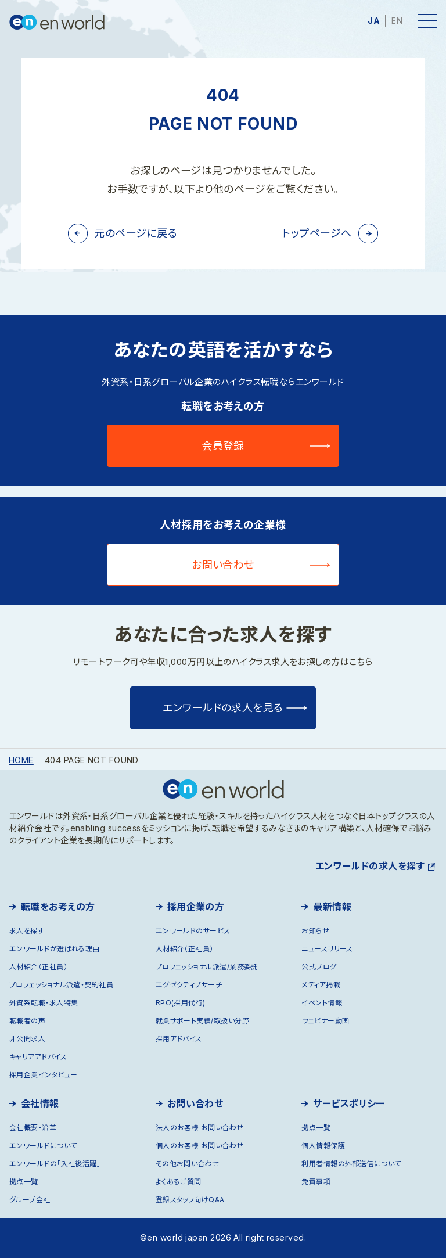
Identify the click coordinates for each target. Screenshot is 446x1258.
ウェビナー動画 (325, 1020)
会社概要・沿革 (32, 1127)
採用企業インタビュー (43, 1074)
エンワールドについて (43, 1145)
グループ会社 (30, 1199)
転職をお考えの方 (58, 906)
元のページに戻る (135, 233)
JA (374, 21)
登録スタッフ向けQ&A (190, 1199)
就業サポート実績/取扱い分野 (202, 1020)
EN (396, 21)
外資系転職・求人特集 (43, 1002)
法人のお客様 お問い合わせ (200, 1127)
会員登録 (223, 446)
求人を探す (26, 930)
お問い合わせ (223, 565)
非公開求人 (27, 1038)
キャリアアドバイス (38, 1056)
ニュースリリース (327, 948)
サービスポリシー (349, 1103)
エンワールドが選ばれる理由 (54, 948)
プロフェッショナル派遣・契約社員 (61, 984)
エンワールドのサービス (193, 930)
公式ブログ (318, 966)
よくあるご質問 (179, 1181)
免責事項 (315, 1181)
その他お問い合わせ (188, 1163)
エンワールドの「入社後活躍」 (54, 1163)
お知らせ (315, 930)
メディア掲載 (320, 984)
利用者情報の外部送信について (351, 1163)
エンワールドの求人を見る (223, 708)
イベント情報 (321, 1002)
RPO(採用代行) (181, 1002)
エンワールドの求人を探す (370, 866)
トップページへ (316, 233)
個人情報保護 (323, 1145)
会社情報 (40, 1103)
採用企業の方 (196, 906)
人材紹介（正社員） (38, 966)
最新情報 (332, 906)
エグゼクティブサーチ (189, 984)
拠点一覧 (23, 1181)
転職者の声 (27, 1020)
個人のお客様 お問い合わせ (200, 1145)
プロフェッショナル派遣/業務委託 (207, 966)
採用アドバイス (179, 1038)
